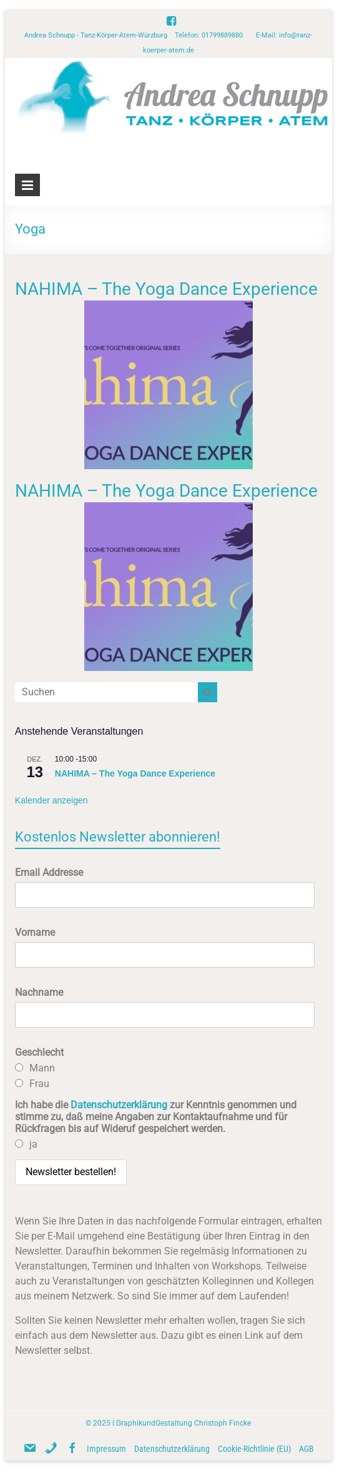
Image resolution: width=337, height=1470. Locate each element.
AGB (306, 1449)
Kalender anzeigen (51, 800)
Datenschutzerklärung (119, 1105)
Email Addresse (49, 872)
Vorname (35, 932)
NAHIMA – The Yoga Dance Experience (166, 289)
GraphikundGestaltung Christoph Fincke (183, 1423)
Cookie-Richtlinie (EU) (254, 1449)
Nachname (39, 992)
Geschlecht (39, 1052)
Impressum (106, 1449)
